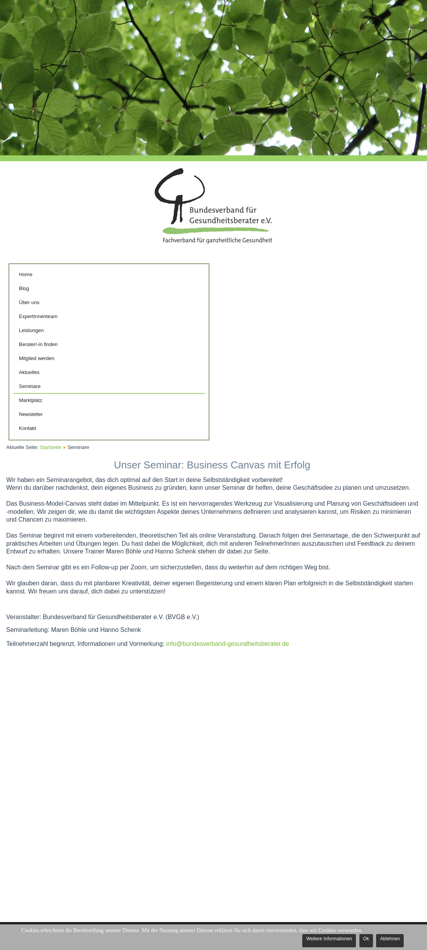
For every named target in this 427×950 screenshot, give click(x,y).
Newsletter (31, 414)
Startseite (50, 447)
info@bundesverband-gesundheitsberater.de (227, 643)
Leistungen (31, 330)
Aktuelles (29, 372)
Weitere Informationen (329, 938)
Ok (366, 938)
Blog (24, 288)
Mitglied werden (36, 358)
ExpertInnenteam (38, 316)
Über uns (29, 302)
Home (26, 274)
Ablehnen (390, 938)
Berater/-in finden (38, 344)
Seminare (30, 386)
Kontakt (27, 428)
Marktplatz (30, 400)
